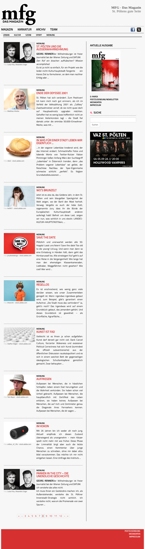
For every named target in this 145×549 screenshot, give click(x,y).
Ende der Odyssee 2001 (52, 93)
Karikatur (24, 29)
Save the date (46, 237)
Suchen (95, 124)
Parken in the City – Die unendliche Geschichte (52, 475)
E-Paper (94, 96)
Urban (6, 34)
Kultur (17, 34)
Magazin (7, 29)
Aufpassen (43, 379)
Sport (39, 34)
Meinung (50, 34)
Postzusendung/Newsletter (104, 99)
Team (53, 29)
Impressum (95, 105)
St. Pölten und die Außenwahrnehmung (52, 48)
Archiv (40, 29)
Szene (28, 34)
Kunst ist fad (45, 331)
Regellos (42, 284)
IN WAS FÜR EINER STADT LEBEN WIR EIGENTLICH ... (59, 142)
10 (50, 516)
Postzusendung (132, 530)
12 (60, 516)
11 (55, 516)
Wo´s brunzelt (46, 190)
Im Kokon (42, 426)
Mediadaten (95, 102)
